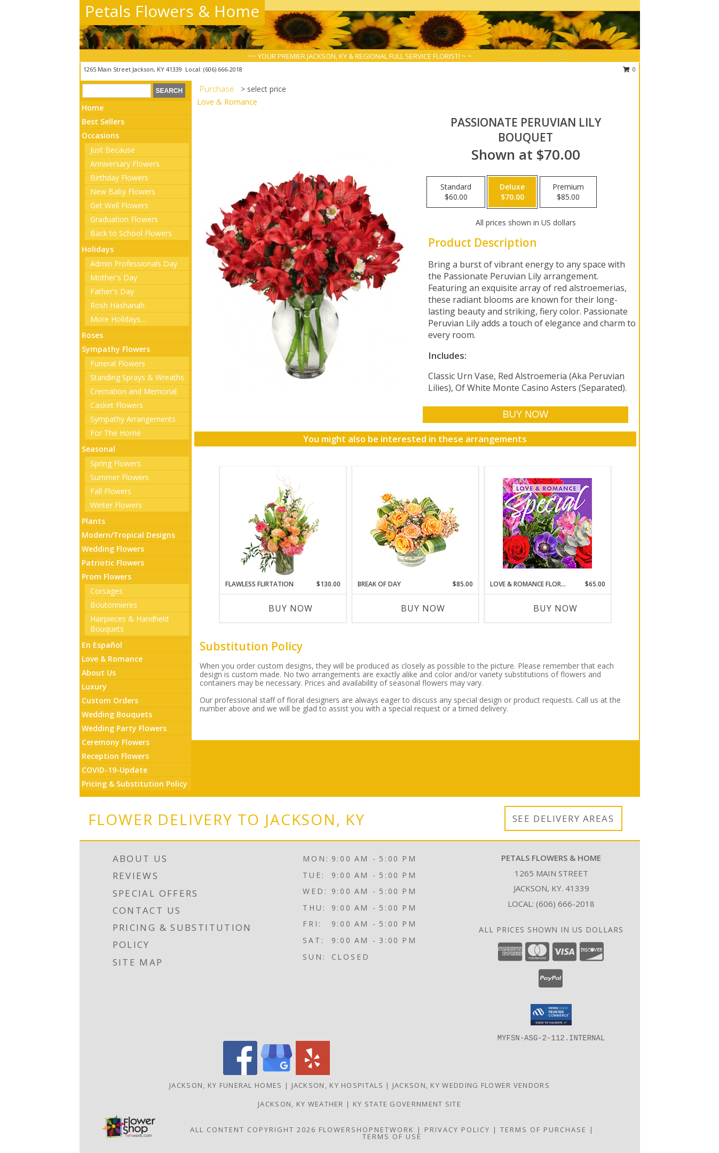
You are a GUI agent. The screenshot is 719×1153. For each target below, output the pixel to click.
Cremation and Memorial (133, 391)
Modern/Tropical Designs (128, 535)
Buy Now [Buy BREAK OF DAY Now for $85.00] (423, 608)
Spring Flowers (115, 463)
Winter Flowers (116, 505)
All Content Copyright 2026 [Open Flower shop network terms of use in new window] (253, 1129)
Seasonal (98, 449)
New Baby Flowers (122, 191)
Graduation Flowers (124, 219)
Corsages (106, 591)
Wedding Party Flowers (124, 728)
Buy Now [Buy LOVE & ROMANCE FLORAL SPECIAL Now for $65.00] (555, 608)
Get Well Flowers (119, 205)
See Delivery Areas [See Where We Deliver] (563, 818)
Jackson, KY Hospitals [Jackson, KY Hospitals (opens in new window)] (337, 1085)
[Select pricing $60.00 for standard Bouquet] (456, 192)
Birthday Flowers (119, 177)
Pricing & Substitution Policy (134, 784)
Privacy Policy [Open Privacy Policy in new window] (457, 1129)
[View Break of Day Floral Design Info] (415, 523)
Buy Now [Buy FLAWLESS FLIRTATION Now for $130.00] (290, 608)
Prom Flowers (106, 576)
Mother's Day (113, 277)
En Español (102, 645)
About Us (99, 673)
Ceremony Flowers (115, 742)
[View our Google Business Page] (276, 1072)
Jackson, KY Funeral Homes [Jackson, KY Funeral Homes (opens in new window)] (225, 1085)
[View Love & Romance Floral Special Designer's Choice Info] (547, 523)
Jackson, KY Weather (301, 1104)
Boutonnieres (113, 605)
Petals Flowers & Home (172, 11)
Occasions (100, 135)
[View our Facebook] (240, 1072)
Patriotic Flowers (113, 563)
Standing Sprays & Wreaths (137, 377)
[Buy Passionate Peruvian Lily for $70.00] (525, 414)
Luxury (94, 686)
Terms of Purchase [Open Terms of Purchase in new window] (543, 1129)
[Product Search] (116, 91)
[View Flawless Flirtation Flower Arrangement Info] (282, 523)
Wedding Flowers (113, 549)
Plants (93, 521)
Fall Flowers (110, 491)
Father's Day (112, 291)
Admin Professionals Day (133, 263)
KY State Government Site (407, 1104)
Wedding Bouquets (117, 714)
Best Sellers (103, 121)
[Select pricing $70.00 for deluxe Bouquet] (512, 192)
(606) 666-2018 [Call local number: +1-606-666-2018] (222, 69)
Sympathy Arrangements (133, 419)
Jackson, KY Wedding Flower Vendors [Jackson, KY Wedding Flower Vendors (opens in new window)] (471, 1085)
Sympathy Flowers (116, 349)
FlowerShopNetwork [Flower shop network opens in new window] (366, 1129)
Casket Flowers (116, 405)
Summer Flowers (119, 477)
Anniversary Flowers (125, 164)
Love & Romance (112, 659)
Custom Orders (110, 700)
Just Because (112, 150)
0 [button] (629, 69)
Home (93, 108)
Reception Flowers (115, 756)
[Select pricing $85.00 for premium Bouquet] (568, 192)
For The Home (115, 433)
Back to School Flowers (131, 233)
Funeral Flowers (117, 363)
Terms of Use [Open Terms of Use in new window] (392, 1136)
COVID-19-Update (114, 770)
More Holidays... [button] (117, 319)
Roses (92, 335)
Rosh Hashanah (117, 305)
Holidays (98, 249)
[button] (551, 1014)
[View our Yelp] (313, 1072)
